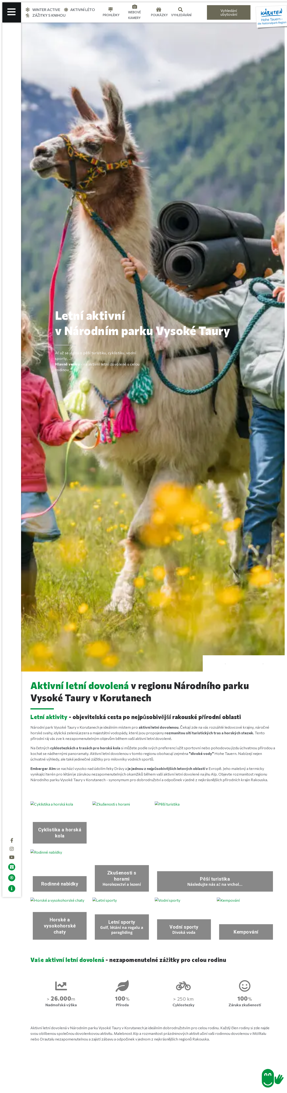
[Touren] (110, 9)
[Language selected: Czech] (198, 12)
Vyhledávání (181, 15)
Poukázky (159, 15)
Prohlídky (111, 15)
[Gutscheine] (158, 9)
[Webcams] (134, 6)
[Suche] (180, 9)
